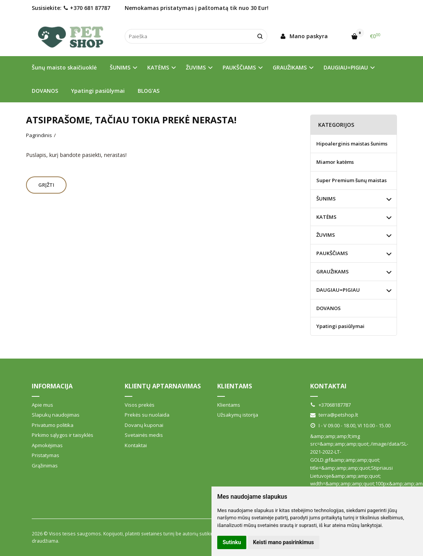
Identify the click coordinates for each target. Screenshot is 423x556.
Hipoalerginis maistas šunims (351, 143)
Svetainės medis (144, 435)
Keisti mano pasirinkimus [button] (283, 542)
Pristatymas (45, 455)
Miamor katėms (335, 161)
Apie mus (42, 404)
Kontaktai (136, 445)
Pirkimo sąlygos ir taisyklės (62, 435)
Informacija (52, 386)
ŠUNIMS (326, 198)
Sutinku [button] (232, 542)
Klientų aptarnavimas (163, 386)
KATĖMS (326, 216)
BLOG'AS (148, 90)
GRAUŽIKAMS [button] (290, 67)
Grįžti (46, 184)
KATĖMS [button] (158, 67)
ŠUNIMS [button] (120, 67)
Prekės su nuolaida (147, 414)
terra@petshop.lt (334, 414)
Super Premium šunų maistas (351, 180)
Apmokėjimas (47, 445)
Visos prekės (140, 404)
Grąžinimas (45, 465)
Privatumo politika (52, 425)
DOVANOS (45, 90)
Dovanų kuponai (144, 425)
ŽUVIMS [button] (196, 67)
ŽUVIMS (325, 234)
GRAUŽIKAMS (332, 271)
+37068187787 (330, 404)
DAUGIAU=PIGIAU (338, 289)
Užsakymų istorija (237, 414)
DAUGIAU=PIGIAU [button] (346, 67)
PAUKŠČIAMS (332, 253)
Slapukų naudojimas (56, 414)
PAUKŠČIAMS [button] (239, 67)
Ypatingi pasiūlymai (98, 90)
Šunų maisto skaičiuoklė (64, 67)
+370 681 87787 (86, 7)
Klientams (234, 386)
